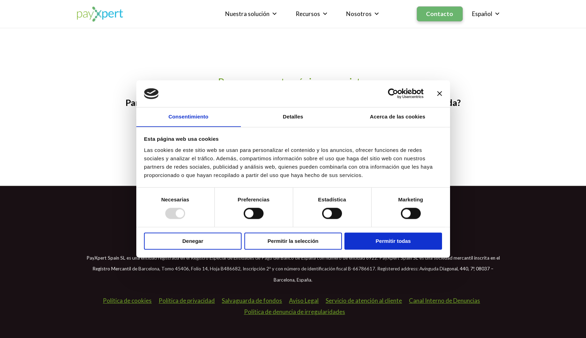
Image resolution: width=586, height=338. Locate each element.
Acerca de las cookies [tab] (397, 117)
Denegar (192, 241)
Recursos (312, 14)
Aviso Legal (304, 300)
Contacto (440, 13)
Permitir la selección (293, 241)
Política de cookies (127, 300)
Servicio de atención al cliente (364, 300)
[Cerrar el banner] (439, 93)
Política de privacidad (187, 300)
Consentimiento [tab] (188, 117)
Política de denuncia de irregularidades (294, 311)
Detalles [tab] (293, 117)
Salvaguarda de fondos (252, 300)
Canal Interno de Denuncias (444, 300)
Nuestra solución (252, 14)
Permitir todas (393, 241)
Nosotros (363, 14)
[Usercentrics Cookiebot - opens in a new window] (393, 93)
